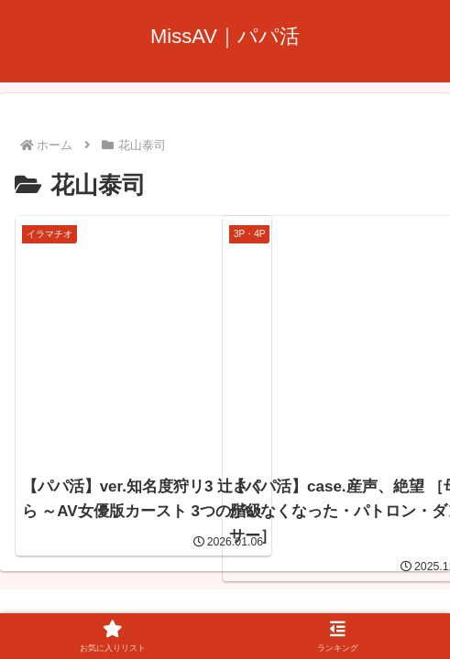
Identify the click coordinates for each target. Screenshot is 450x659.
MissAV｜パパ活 (216, 520)
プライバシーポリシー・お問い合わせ (225, 589)
